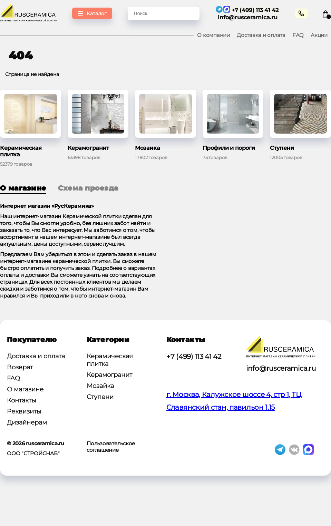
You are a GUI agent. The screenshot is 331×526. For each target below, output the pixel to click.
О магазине (23, 188)
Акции (319, 35)
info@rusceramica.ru (248, 17)
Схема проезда (88, 188)
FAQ (298, 35)
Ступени (100, 397)
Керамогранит (109, 375)
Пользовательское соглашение (111, 446)
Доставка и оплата (261, 35)
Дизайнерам (27, 422)
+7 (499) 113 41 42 (193, 356)
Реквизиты (24, 411)
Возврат (20, 367)
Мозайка (100, 386)
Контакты (21, 400)
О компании (213, 35)
